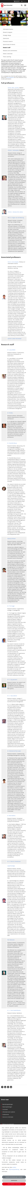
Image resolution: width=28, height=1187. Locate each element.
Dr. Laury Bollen (11, 350)
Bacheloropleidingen (7, 1104)
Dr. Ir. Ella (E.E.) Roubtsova (14, 861)
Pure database (10, 77)
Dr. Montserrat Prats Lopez (14, 751)
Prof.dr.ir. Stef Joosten (13, 150)
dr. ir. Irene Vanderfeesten (14, 1010)
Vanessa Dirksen (11, 538)
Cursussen (4, 1109)
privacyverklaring (15, 1169)
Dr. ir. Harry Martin (12, 695)
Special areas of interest (9, 44)
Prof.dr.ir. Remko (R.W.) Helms (15, 212)
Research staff (6, 47)
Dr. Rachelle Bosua (12, 443)
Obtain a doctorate (7, 53)
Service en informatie (7, 1117)
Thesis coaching (7, 56)
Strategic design (7, 35)
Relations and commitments (10, 50)
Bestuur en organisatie (7, 1124)
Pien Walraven (11, 940)
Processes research (8, 41)
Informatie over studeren (8, 1112)
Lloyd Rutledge (11, 866)
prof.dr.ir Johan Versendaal (14, 338)
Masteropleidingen (6, 1107)
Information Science (8, 29)
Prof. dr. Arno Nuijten (13, 262)
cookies (14, 1167)
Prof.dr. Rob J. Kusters (13, 87)
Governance (6, 38)
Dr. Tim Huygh (11, 606)
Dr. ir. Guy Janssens (12, 679)
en (21, 1)
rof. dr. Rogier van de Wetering (16, 217)
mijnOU (16, 1)
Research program (7, 32)
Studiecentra (5, 1114)
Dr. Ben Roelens (11, 815)
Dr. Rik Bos (10, 413)
